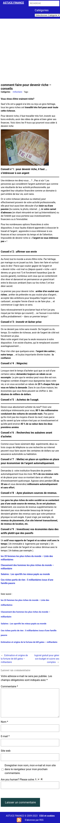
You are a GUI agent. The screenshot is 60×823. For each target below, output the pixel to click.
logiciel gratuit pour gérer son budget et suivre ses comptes (46, 658)
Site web (6, 750)
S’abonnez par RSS (34, 820)
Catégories (42, 10)
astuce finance (13, 2)
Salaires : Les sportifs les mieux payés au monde (25, 574)
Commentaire (9, 686)
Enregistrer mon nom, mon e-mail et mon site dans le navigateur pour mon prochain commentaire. (30, 769)
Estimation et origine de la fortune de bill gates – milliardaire (29, 642)
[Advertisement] (30, 50)
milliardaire (17, 92)
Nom (4, 721)
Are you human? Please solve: (30, 783)
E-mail (5, 736)
